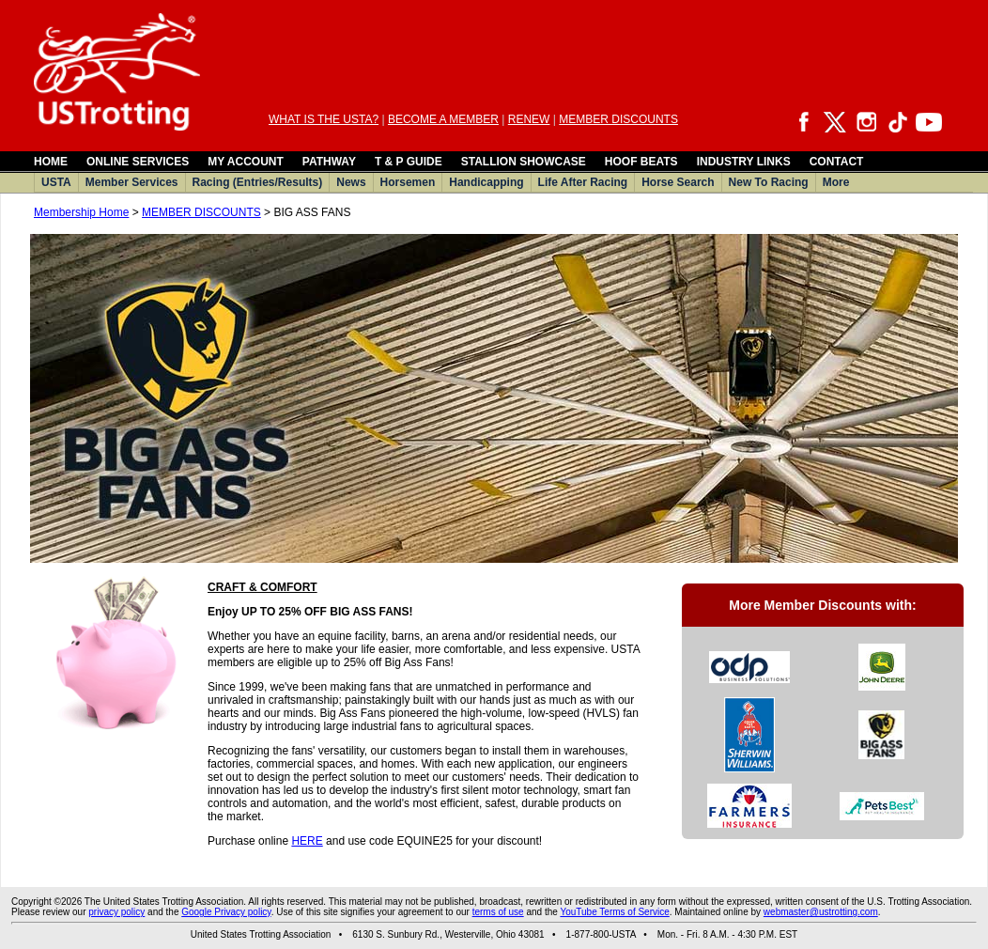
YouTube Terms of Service (614, 912)
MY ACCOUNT (246, 161)
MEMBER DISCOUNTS (618, 119)
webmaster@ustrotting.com (821, 912)
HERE (306, 841)
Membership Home (81, 212)
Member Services (131, 182)
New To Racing (769, 182)
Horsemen (408, 182)
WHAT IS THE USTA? (323, 119)
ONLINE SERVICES (137, 161)
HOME (51, 161)
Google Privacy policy (225, 912)
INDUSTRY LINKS (744, 161)
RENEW (529, 119)
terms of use (498, 912)
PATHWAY (329, 161)
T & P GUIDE (408, 161)
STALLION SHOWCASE (523, 161)
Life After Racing (583, 182)
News (350, 182)
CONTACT (837, 161)
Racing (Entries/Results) (258, 182)
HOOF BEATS (641, 161)
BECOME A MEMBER (443, 119)
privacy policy (116, 912)
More (836, 182)
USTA (56, 182)
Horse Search (677, 182)
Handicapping (486, 182)
